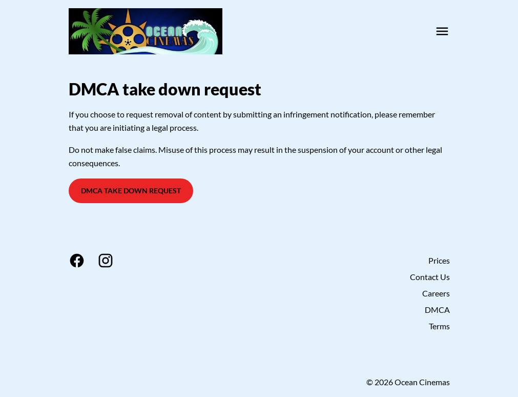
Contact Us (430, 277)
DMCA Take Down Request (131, 190)
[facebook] (77, 260)
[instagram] (105, 260)
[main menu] (442, 31)
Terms (439, 326)
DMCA (437, 309)
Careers (436, 293)
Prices (439, 260)
